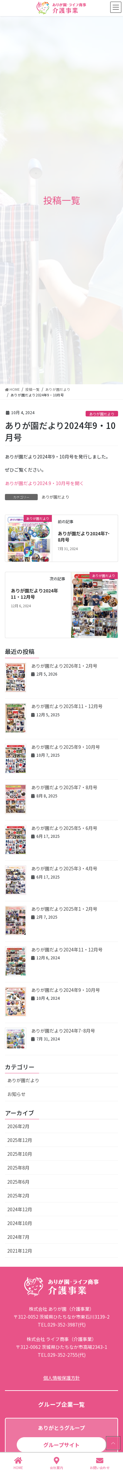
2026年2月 (18, 1126)
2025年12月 (19, 1140)
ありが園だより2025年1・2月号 (64, 908)
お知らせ (16, 1094)
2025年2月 (18, 1195)
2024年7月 (18, 1237)
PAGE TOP (112, 1443)
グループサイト (61, 1445)
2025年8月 (18, 1167)
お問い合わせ (100, 1463)
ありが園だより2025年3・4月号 (64, 868)
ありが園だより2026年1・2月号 (64, 665)
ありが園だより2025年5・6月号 (64, 828)
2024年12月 (19, 1209)
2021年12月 (19, 1250)
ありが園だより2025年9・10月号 (65, 747)
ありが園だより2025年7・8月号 (64, 787)
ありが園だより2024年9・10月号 (65, 990)
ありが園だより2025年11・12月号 (67, 706)
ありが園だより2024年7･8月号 (84, 536)
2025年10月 (19, 1153)
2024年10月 (19, 1223)
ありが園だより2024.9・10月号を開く (44, 483)
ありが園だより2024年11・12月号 (34, 593)
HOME (18, 1463)
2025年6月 (18, 1181)
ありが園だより (101, 413)
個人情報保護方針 (61, 1377)
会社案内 (56, 1463)
